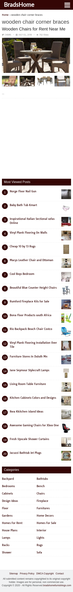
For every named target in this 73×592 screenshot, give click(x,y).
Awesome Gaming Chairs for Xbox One (34, 425)
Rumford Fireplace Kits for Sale (29, 301)
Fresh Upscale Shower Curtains (29, 439)
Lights (40, 537)
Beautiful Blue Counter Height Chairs (33, 287)
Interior (41, 530)
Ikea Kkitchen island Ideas (26, 411)
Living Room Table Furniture (28, 384)
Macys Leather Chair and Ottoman (31, 260)
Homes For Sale (46, 523)
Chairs (8, 35)
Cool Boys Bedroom (22, 274)
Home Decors (45, 515)
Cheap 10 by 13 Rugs (22, 246)
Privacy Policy (27, 573)
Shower (6, 552)
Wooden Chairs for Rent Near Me (33, 29)
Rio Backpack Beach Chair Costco (31, 329)
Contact (60, 573)
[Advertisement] (36, 137)
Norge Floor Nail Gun (23, 191)
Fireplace (42, 501)
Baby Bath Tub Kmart (23, 205)
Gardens (7, 515)
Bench (41, 486)
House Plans (9, 530)
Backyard (8, 479)
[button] (67, 4)
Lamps (6, 537)
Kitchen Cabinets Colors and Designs (33, 398)
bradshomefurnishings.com (57, 585)
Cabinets (7, 493)
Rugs (40, 545)
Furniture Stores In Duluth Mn (28, 356)
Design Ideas (10, 501)
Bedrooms (8, 486)
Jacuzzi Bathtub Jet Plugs (25, 453)
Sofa (39, 552)
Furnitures (43, 508)
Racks (5, 545)
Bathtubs (42, 479)
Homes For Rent (12, 523)
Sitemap (13, 573)
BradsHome (19, 4)
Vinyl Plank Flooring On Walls (28, 232)
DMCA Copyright (45, 573)
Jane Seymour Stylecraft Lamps (29, 370)
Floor (5, 508)
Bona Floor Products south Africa (30, 315)
